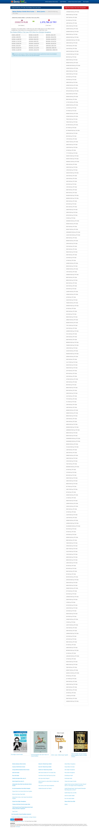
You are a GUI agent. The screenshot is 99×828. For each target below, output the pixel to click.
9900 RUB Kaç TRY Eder (71, 540)
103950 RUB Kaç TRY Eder (72, 263)
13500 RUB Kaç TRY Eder (71, 348)
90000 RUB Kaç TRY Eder (71, 14)
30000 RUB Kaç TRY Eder (71, 500)
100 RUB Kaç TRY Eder (71, 636)
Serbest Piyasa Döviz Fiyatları (74, 1)
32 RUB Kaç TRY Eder (71, 511)
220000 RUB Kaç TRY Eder (72, 28)
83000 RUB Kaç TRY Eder (71, 560)
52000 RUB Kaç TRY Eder (71, 365)
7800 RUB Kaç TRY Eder (71, 667)
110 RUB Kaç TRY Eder (71, 107)
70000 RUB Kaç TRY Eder (71, 122)
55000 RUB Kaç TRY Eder (71, 613)
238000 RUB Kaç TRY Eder (72, 455)
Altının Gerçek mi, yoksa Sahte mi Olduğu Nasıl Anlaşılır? (48, 782)
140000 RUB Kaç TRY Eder (72, 68)
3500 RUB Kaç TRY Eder (71, 249)
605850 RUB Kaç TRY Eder (72, 113)
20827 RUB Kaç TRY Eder (71, 548)
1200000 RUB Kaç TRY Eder (72, 523)
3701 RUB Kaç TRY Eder (71, 333)
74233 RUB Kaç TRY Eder (71, 554)
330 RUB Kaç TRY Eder (71, 314)
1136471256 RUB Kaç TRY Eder (73, 235)
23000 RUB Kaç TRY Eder (71, 393)
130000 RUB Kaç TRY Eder (72, 503)
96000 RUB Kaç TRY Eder (71, 483)
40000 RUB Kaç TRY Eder (71, 585)
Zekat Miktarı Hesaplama (70, 763)
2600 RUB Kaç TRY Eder (71, 189)
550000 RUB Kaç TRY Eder (72, 96)
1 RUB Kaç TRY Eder (70, 695)
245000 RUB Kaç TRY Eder (72, 85)
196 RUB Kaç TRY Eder (71, 534)
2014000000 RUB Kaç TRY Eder (73, 526)
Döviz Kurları (21, 821)
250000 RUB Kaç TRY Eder (72, 588)
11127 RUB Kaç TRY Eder (71, 362)
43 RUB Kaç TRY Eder (71, 692)
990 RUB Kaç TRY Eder (71, 475)
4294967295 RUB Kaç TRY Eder (73, 65)
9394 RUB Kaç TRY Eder (71, 509)
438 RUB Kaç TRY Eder (71, 288)
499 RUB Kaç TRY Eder (71, 203)
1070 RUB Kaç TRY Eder (71, 370)
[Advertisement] (36, 75)
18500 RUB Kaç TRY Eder (71, 144)
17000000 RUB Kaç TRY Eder (72, 11)
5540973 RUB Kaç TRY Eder (72, 158)
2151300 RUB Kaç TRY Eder (72, 54)
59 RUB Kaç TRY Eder (71, 675)
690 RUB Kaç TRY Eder (71, 136)
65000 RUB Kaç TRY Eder (71, 266)
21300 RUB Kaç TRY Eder (71, 300)
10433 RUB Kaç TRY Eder (71, 608)
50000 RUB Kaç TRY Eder (71, 252)
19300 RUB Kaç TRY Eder (71, 209)
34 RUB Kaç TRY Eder (71, 469)
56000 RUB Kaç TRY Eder (71, 317)
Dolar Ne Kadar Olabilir (70, 795)
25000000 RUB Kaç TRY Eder (72, 220)
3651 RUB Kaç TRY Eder (71, 206)
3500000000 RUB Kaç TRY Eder (73, 441)
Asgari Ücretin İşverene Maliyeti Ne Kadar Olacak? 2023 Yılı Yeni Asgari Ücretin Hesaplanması (75, 785)
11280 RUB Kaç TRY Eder (71, 514)
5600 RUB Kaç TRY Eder (71, 571)
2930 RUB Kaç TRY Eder (71, 382)
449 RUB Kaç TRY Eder (71, 639)
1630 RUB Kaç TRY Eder (71, 178)
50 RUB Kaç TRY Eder (71, 565)
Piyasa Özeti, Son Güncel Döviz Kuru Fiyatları (22, 791)
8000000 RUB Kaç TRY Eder (72, 198)
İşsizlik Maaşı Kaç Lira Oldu (70, 792)
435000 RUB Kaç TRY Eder (72, 495)
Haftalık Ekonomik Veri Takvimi (45, 788)
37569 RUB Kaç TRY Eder (71, 545)
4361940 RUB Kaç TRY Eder (72, 37)
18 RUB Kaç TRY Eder (71, 297)
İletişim (66, 804)
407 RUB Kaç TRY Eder (71, 486)
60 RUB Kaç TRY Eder (71, 492)
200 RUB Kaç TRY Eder (71, 616)
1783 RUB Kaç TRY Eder (71, 271)
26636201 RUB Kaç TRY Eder (72, 161)
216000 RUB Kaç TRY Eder (72, 619)
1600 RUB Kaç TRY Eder (71, 452)
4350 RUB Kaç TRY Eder (71, 254)
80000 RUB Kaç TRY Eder (71, 387)
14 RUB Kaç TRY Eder (71, 260)
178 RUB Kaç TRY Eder (71, 472)
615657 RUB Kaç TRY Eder (72, 670)
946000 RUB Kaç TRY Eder (72, 62)
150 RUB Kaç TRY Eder (71, 610)
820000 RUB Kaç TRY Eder (72, 322)
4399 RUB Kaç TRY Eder (71, 630)
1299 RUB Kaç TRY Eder (71, 404)
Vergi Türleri (15, 811)
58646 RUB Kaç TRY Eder (71, 34)
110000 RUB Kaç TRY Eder (72, 291)
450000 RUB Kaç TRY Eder (72, 537)
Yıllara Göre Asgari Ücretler (70, 781)
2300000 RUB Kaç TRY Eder (72, 274)
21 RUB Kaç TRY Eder (71, 497)
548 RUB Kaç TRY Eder (71, 184)
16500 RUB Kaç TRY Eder (71, 42)
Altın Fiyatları (86, 1)
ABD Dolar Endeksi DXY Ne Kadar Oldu (47, 772)
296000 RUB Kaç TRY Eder (72, 413)
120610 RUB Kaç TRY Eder (72, 506)
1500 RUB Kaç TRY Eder (71, 418)
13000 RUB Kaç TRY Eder (71, 167)
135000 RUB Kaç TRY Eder (72, 294)
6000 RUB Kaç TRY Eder (71, 237)
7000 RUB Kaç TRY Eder (71, 463)
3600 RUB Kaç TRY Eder (71, 690)
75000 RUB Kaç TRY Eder (71, 119)
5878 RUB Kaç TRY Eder (71, 373)
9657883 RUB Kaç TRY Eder (72, 650)
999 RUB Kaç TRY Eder (71, 384)
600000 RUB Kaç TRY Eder (72, 240)
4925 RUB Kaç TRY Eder (71, 226)
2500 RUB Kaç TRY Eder (71, 164)
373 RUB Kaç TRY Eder (71, 110)
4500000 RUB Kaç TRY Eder (72, 427)
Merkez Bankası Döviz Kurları (51, 1)
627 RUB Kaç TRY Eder (71, 127)
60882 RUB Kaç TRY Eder (71, 664)
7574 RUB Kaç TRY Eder (71, 398)
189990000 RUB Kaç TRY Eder (73, 430)
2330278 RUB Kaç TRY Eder (72, 172)
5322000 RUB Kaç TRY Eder (72, 195)
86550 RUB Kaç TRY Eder (71, 280)
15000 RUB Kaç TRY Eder (71, 212)
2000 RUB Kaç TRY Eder (71, 359)
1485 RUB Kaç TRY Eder (71, 23)
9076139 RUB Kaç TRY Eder (72, 90)
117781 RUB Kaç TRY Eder (72, 102)
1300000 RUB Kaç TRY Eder (72, 633)
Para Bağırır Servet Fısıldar (19, 743)
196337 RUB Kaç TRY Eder (72, 141)
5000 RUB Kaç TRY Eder (71, 698)
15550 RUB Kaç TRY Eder (71, 243)
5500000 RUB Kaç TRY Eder (72, 353)
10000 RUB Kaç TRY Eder (71, 684)
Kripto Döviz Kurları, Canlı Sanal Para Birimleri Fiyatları (22, 798)
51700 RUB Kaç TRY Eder (71, 605)
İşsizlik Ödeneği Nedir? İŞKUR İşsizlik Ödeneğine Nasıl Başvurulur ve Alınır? (75, 789)
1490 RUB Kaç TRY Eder (71, 407)
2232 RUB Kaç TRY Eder (71, 328)
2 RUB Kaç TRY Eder (70, 602)
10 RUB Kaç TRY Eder (71, 658)
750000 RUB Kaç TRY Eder (72, 302)
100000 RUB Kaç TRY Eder (72, 520)
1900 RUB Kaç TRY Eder (71, 421)
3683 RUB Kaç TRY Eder (71, 641)
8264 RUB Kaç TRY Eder (71, 390)
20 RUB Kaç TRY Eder (71, 531)
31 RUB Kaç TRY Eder (71, 653)
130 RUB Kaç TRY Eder (71, 257)
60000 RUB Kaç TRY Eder (71, 435)
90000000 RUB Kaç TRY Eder (72, 466)
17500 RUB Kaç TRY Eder (71, 170)
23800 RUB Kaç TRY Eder (71, 458)
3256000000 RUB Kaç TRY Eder (73, 438)
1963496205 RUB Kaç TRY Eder (73, 232)
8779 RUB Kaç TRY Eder (71, 591)
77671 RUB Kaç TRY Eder (71, 325)
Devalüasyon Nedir (69, 775)
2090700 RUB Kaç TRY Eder (72, 51)
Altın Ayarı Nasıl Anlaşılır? (44, 778)
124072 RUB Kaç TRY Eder (72, 625)
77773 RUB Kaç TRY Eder (71, 153)
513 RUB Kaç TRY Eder (71, 20)
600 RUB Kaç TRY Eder (71, 568)
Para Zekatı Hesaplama (70, 772)
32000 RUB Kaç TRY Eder (71, 74)
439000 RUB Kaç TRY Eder (72, 356)
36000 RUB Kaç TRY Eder (71, 71)
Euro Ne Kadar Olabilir (69, 798)
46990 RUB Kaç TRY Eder (71, 424)
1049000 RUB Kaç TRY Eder (72, 331)
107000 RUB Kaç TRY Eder (72, 379)
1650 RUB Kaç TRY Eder (71, 181)
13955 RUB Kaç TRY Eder (71, 562)
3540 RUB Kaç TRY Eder (71, 681)
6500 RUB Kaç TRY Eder (71, 192)
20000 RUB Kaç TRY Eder (71, 557)
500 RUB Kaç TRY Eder (71, 528)
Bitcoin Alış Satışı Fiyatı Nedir (18, 794)
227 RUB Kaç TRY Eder (71, 678)
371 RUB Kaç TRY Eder (71, 401)
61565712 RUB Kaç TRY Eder (72, 673)
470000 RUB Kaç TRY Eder (72, 116)
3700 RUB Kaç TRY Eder (71, 246)
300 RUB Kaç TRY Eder (71, 593)
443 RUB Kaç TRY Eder (71, 76)
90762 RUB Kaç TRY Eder (71, 88)
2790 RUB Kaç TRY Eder (71, 45)
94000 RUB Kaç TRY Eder (71, 59)
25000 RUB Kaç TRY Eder (71, 582)
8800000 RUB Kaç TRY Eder (72, 342)
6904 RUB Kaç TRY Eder (71, 283)
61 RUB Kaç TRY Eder (71, 644)
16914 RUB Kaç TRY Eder (71, 25)
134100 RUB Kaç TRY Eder (72, 350)
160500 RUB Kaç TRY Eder (72, 105)
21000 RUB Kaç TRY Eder (71, 147)
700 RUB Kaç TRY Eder (71, 79)
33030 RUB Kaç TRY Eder (71, 367)
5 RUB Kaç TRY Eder (70, 622)
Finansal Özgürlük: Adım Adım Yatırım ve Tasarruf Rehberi (40, 744)
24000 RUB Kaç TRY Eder (71, 647)
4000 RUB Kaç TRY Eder (71, 339)
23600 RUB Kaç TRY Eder (71, 82)
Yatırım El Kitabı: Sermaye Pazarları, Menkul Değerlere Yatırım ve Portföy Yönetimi (79, 744)
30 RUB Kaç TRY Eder (71, 308)
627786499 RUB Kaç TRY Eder (73, 130)
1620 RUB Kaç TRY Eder (71, 175)
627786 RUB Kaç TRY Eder (72, 124)
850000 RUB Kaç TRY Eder (72, 444)
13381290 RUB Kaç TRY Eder (72, 656)
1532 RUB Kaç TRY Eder (71, 627)
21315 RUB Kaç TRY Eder (71, 551)
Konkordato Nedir (68, 778)
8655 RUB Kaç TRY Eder (71, 277)
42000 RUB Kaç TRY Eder (71, 133)
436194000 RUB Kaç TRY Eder (73, 40)
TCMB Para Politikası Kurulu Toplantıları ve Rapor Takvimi (23, 817)
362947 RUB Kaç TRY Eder (72, 229)
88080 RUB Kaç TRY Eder (71, 415)
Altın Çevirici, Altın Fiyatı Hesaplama (46, 785)
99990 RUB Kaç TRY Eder (71, 432)
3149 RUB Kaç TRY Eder (71, 48)
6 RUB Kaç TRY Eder (70, 218)
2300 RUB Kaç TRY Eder (71, 336)
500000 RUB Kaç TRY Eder (72, 223)
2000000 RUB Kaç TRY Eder (72, 305)
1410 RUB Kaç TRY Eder (71, 396)
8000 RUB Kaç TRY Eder (71, 99)
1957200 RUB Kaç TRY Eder (72, 579)
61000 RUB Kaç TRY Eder (71, 661)
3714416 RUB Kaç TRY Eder (72, 446)
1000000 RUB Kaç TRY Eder (72, 701)
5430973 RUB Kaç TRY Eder (72, 155)
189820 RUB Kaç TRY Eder (72, 319)
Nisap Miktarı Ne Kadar (70, 766)
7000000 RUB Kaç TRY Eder (72, 345)
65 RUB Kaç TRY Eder (71, 574)
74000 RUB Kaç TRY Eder (71, 543)
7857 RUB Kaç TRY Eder (71, 17)
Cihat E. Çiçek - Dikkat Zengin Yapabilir (59, 743)
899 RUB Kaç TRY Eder (71, 57)
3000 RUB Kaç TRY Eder (71, 311)
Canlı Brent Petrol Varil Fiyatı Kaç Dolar (46, 775)
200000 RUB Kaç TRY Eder (72, 268)
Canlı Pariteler (63, 1)
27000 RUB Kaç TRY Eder (71, 461)
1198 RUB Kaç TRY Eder (71, 449)
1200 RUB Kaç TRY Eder (71, 376)
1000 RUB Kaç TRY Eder (71, 687)
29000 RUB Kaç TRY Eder (71, 478)
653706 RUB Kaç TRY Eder (72, 576)
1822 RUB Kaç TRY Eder (71, 285)
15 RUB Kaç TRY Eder (71, 150)
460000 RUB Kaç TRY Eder (72, 410)
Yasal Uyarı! (18, 826)
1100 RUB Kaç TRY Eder (71, 517)
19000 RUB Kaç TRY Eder (71, 480)
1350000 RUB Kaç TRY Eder (72, 596)
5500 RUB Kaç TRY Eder (71, 201)
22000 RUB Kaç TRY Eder (71, 599)
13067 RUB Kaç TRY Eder (71, 489)
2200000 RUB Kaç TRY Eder (72, 31)
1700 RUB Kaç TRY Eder (71, 138)
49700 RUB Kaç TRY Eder (71, 215)
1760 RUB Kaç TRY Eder (71, 187)
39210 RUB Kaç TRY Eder (71, 93)
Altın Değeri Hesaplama (70, 769)
